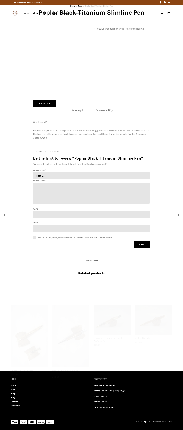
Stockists (77, 13)
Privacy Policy (100, 396)
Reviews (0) (104, 110)
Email (36, 222)
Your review (39, 180)
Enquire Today (44, 103)
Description (79, 110)
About (35, 13)
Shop (45, 13)
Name (36, 209)
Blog (54, 13)
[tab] (79, 110)
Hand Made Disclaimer (104, 385)
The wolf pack (143, 422)
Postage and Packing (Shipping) (109, 390)
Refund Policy (100, 401)
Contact (64, 13)
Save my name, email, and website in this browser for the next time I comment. (76, 237)
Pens (96, 260)
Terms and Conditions (104, 407)
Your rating (39, 170)
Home (26, 13)
